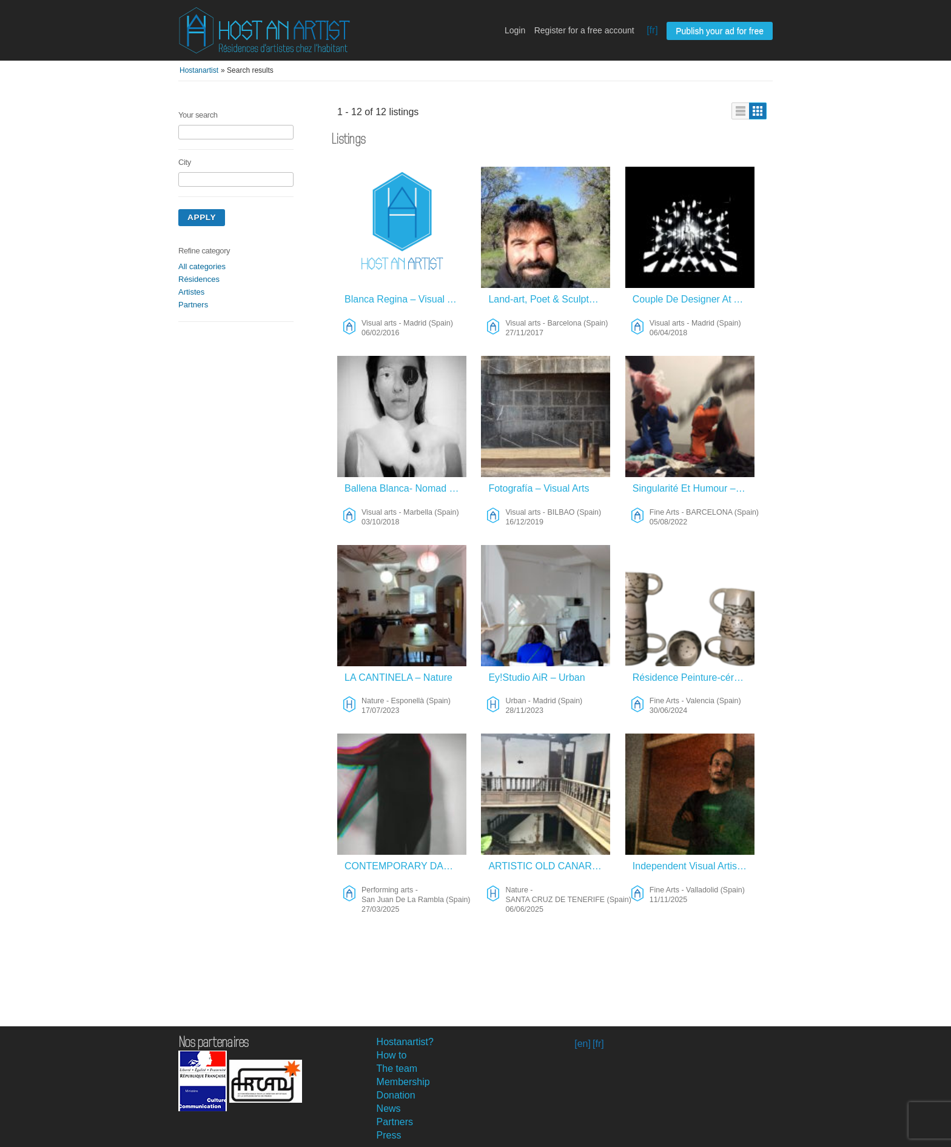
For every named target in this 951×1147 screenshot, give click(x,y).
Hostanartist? (405, 1042)
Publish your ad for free (720, 31)
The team (397, 1068)
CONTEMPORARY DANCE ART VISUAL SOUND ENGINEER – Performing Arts (405, 866)
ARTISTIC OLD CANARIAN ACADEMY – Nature (549, 866)
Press (389, 1135)
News (389, 1108)
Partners (193, 304)
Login (515, 30)
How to (392, 1055)
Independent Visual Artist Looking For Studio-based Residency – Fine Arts (693, 866)
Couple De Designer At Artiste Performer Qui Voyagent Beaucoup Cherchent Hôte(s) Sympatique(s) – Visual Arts (693, 299)
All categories (202, 266)
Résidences (199, 279)
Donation (396, 1095)
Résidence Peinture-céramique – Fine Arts (693, 677)
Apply (201, 217)
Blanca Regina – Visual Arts (404, 299)
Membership (403, 1082)
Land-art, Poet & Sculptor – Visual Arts (549, 299)
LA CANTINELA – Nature (398, 677)
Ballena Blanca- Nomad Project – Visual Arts (405, 488)
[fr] (652, 30)
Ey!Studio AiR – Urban (536, 677)
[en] (582, 1043)
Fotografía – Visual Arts (538, 488)
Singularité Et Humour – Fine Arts (693, 488)
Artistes (191, 291)
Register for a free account (584, 30)
